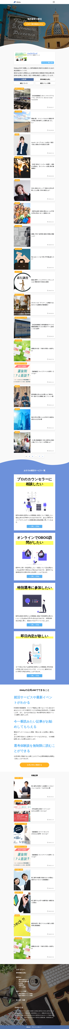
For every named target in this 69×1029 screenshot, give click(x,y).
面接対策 (21, 985)
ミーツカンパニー (21, 667)
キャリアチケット (25, 517)
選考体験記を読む (21, 973)
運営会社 (28, 1027)
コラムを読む (22, 987)
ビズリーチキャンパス (27, 570)
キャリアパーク (29, 618)
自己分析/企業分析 (24, 981)
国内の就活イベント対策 (25, 993)
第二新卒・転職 (20, 1000)
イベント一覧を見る (47, 62)
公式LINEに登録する (34, 765)
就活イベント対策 (21, 991)
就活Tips (18, 977)
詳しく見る (35, 526)
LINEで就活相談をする (34, 24)
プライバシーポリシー (37, 1027)
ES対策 (21, 983)
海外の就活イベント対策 (25, 995)
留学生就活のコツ (24, 979)
